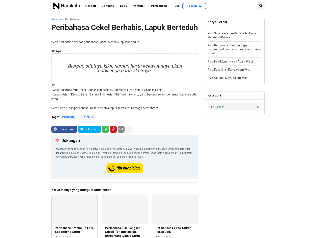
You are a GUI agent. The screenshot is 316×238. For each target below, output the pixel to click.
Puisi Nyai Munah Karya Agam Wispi (230, 61)
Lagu (123, 6)
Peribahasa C (87, 117)
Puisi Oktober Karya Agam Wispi (228, 77)
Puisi (176, 6)
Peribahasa (159, 6)
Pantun (138, 6)
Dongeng (108, 6)
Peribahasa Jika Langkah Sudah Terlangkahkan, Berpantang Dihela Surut (122, 232)
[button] (261, 6)
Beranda (56, 19)
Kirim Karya (194, 5)
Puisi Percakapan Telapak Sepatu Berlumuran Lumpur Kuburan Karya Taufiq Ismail (234, 49)
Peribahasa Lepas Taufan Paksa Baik (173, 230)
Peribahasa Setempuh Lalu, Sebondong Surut (74, 230)
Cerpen (90, 6)
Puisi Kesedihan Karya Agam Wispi (229, 69)
